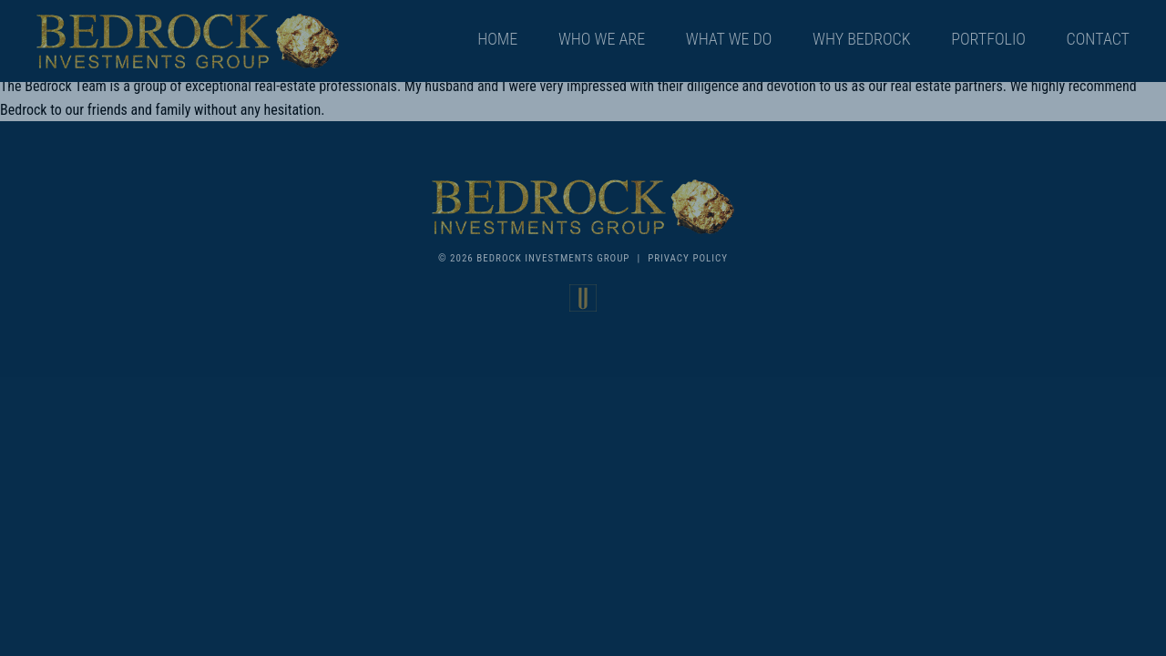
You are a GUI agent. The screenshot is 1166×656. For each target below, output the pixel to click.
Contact (1098, 38)
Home (497, 38)
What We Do (729, 38)
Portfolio (988, 38)
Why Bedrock (862, 38)
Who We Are (601, 38)
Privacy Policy (688, 258)
